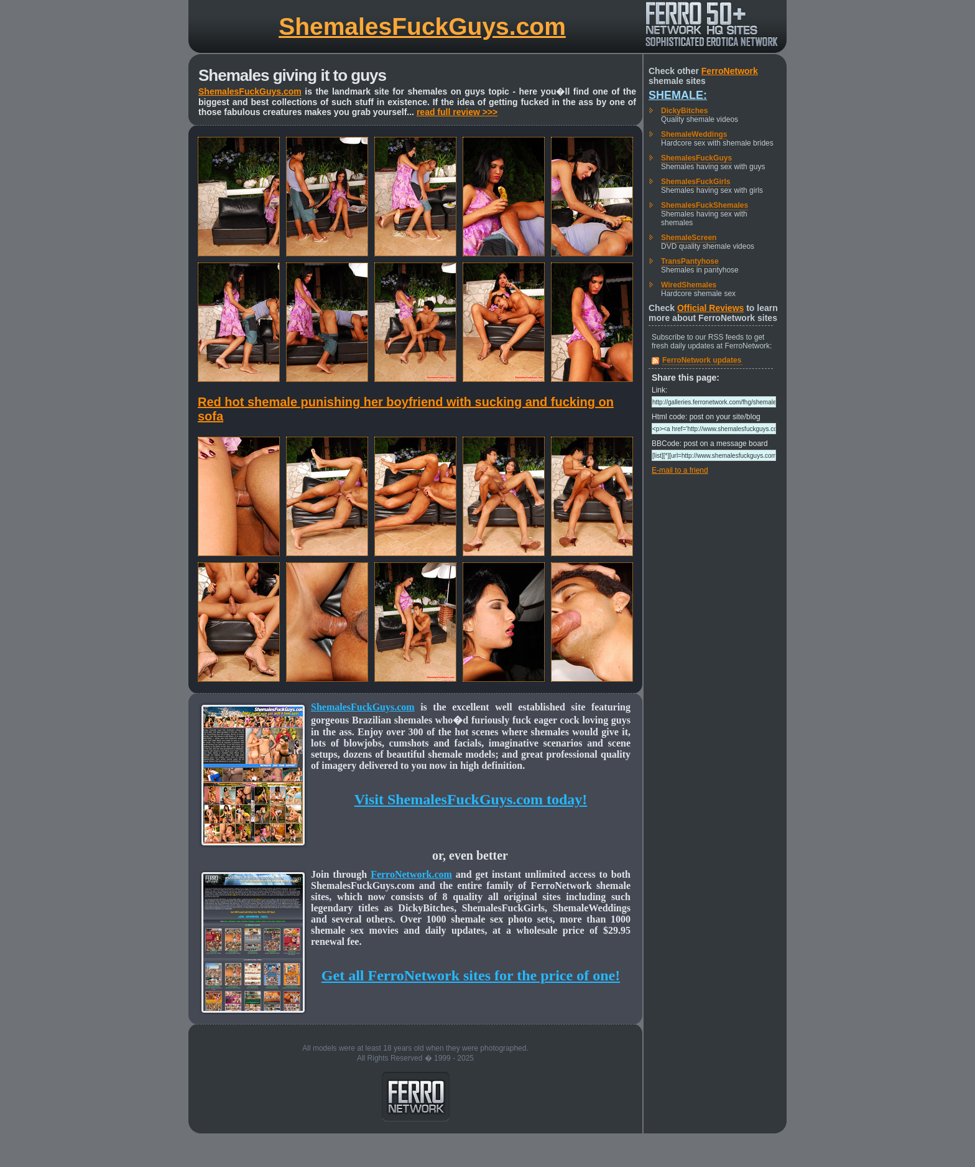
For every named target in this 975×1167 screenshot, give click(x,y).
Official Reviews (710, 308)
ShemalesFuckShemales (704, 205)
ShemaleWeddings (694, 134)
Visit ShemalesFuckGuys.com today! (470, 799)
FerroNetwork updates (701, 360)
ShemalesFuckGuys (696, 158)
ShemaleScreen (688, 237)
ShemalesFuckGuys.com (422, 26)
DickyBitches (684, 110)
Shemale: (678, 95)
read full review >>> (457, 112)
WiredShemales (688, 285)
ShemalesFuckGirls (695, 181)
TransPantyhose (690, 261)
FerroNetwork (729, 71)
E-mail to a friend (680, 470)
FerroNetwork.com (411, 874)
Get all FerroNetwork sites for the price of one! (470, 975)
